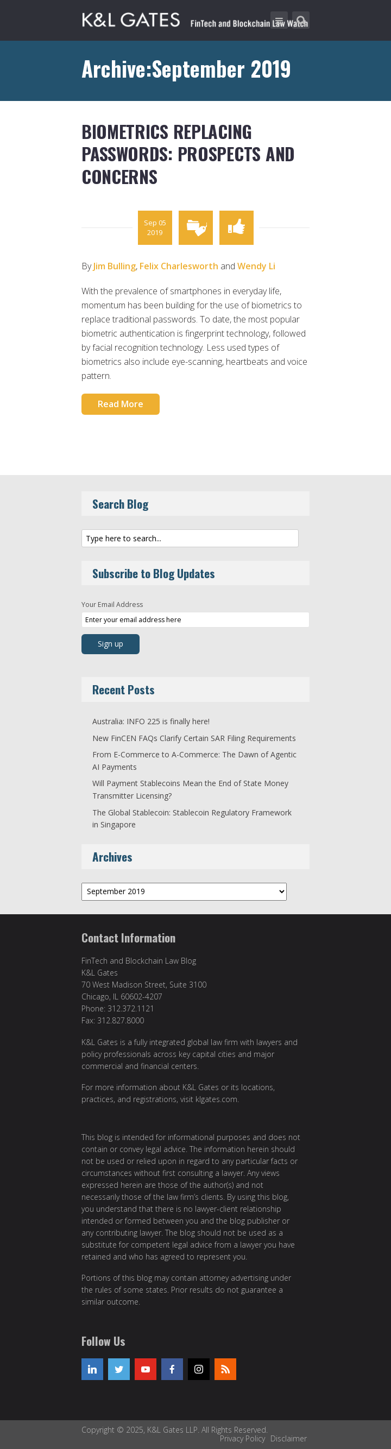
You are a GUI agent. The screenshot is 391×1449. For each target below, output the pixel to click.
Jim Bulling (114, 266)
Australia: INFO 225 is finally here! (151, 721)
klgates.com (216, 1099)
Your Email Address (112, 604)
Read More (120, 404)
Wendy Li (256, 266)
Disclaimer (288, 1438)
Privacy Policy (242, 1438)
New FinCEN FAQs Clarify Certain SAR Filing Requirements (194, 738)
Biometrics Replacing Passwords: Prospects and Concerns (188, 153)
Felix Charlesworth (179, 266)
